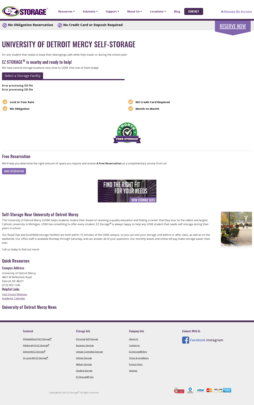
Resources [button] (65, 11)
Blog (177, 11)
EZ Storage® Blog (138, 351)
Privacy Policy (136, 364)
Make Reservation (14, 171)
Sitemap (133, 370)
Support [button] (111, 11)
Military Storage (84, 364)
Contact (193, 11)
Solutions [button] (89, 11)
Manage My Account (236, 11)
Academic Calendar (13, 298)
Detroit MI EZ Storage (34, 351)
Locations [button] (157, 11)
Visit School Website (14, 294)
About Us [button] (133, 11)
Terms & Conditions (139, 358)
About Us (133, 339)
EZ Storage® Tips (85, 376)
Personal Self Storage (87, 339)
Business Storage (85, 345)
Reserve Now (233, 26)
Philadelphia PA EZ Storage (37, 339)
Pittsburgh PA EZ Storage (36, 345)
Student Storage (84, 370)
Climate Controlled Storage (89, 351)
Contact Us (134, 345)
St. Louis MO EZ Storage (35, 358)
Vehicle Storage (84, 358)
